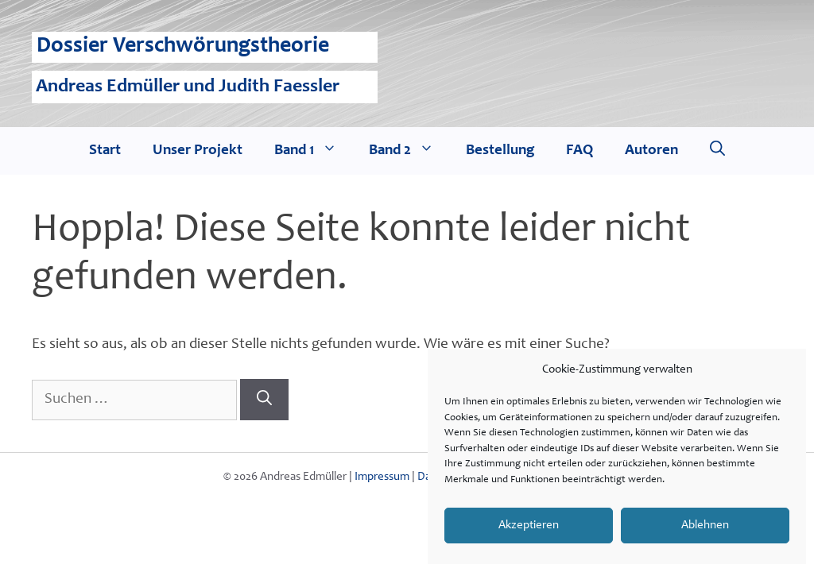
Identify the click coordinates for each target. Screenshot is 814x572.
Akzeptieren (528, 525)
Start (105, 150)
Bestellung (500, 150)
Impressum (382, 477)
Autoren (651, 150)
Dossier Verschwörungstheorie (183, 47)
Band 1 (313, 151)
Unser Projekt (197, 150)
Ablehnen (705, 525)
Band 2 (409, 151)
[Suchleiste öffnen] (717, 151)
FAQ (579, 150)
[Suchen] (264, 399)
